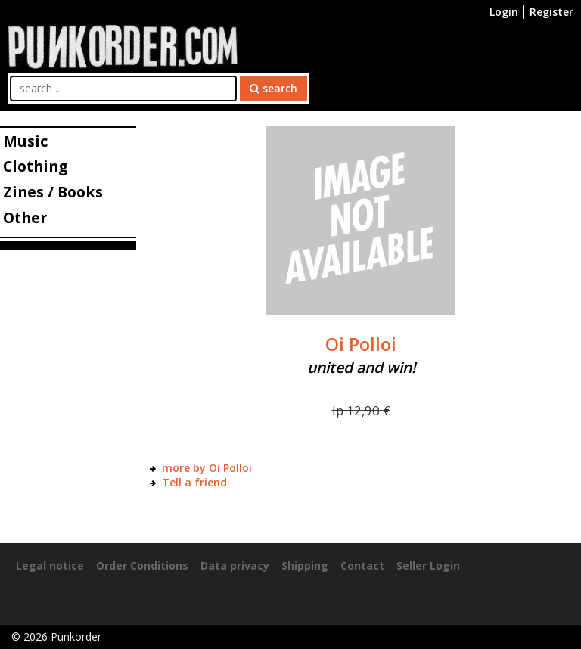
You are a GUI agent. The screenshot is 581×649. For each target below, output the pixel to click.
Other (25, 217)
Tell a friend (194, 482)
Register (551, 12)
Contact (362, 565)
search (273, 88)
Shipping (304, 565)
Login (503, 12)
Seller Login (428, 565)
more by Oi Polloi (207, 468)
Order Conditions (142, 565)
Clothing (35, 166)
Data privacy (234, 565)
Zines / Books (53, 192)
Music (25, 141)
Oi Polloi (360, 344)
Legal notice (50, 565)
